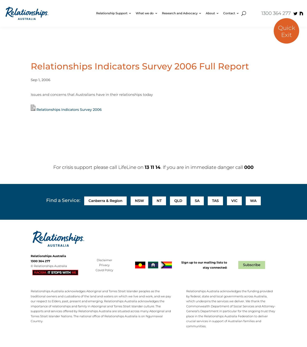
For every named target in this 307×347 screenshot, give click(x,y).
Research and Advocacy (180, 13)
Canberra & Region (105, 201)
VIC (234, 201)
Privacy (104, 265)
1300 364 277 (276, 13)
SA (197, 201)
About (210, 13)
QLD (178, 201)
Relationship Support (111, 13)
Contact (229, 13)
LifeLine (127, 167)
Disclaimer (104, 260)
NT (159, 201)
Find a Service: (63, 200)
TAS (215, 201)
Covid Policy (104, 270)
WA (253, 201)
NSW (139, 201)
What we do (145, 13)
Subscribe (251, 265)
